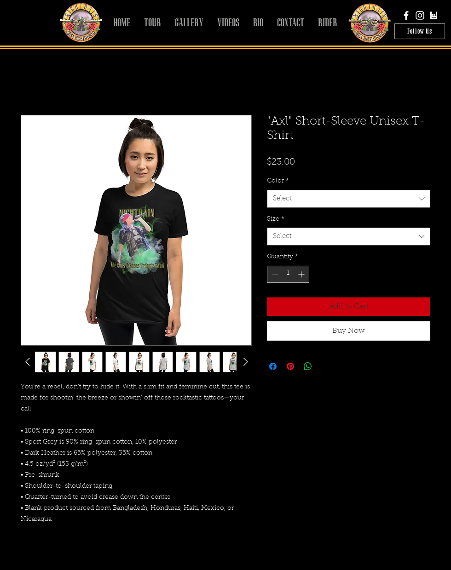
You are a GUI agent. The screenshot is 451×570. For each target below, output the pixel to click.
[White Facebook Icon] (406, 15)
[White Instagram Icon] (420, 15)
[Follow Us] (419, 31)
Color (278, 181)
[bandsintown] (433, 15)
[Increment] (302, 274)
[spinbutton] (288, 274)
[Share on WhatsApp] (307, 366)
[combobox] (348, 199)
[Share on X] (325, 366)
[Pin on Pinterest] (290, 366)
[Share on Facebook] (272, 366)
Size (275, 219)
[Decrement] (274, 274)
